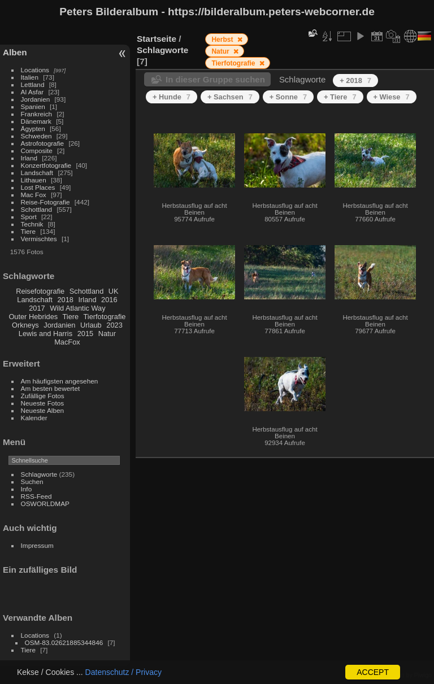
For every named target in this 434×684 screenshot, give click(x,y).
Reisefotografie (40, 291)
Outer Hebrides (33, 316)
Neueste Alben (42, 410)
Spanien (33, 106)
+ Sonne (288, 97)
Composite (37, 150)
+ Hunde (171, 97)
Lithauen (33, 180)
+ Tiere (340, 97)
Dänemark (36, 121)
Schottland (37, 209)
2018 (65, 299)
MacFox (67, 342)
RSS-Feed (36, 496)
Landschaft (37, 172)
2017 (37, 308)
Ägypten (33, 128)
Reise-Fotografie (45, 202)
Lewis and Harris (45, 333)
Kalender (34, 417)
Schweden (36, 136)
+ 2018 (355, 80)
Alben (15, 52)
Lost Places (38, 187)
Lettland (33, 84)
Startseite (156, 38)
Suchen (32, 481)
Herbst (223, 39)
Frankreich (37, 113)
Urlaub (91, 325)
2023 (114, 325)
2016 (109, 299)
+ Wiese (392, 97)
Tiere (28, 231)
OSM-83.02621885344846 (64, 642)
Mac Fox (33, 194)
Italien (29, 77)
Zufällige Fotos (42, 395)
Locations (35, 69)
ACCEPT (373, 672)
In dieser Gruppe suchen (215, 79)
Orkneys (25, 325)
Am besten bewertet (50, 388)
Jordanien (35, 99)
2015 (85, 333)
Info (26, 489)
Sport (29, 216)
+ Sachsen (230, 97)
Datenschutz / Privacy (123, 672)
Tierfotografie (105, 316)
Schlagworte (39, 474)
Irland (29, 158)
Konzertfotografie (46, 165)
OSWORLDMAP (45, 503)
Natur (107, 333)
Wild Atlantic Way (77, 308)
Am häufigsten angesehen (59, 381)
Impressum (37, 545)
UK (113, 291)
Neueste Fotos (42, 403)
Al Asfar (32, 91)
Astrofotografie (42, 143)
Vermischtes (39, 238)
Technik (32, 224)
